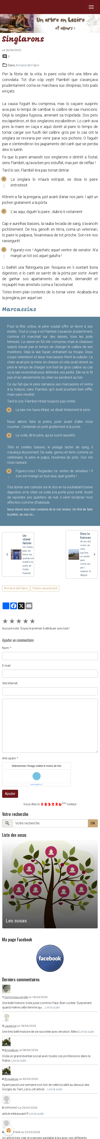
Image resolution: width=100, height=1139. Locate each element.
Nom (5, 648)
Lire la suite (52, 1007)
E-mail (6, 665)
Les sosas (16, 920)
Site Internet (9, 683)
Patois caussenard (45, 588)
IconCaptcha (35, 784)
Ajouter (10, 794)
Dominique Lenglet (16, 997)
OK (93, 823)
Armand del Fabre (27, 65)
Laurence (10, 1025)
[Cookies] (8, 1130)
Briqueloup (11, 1050)
